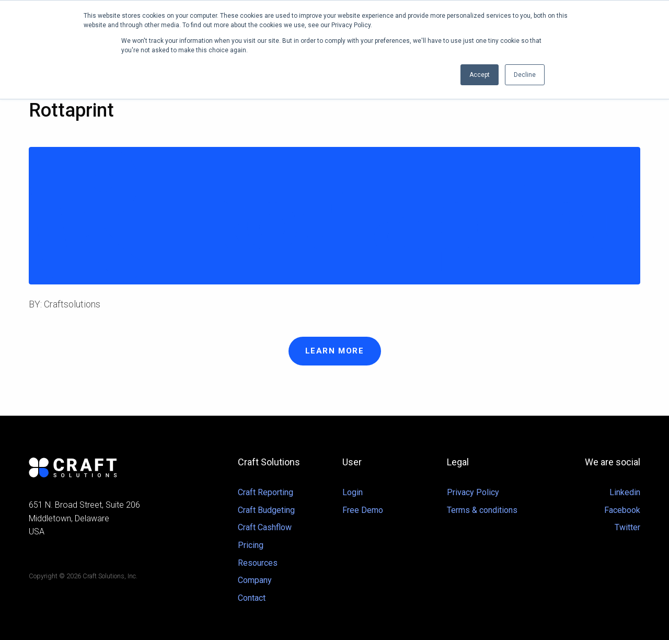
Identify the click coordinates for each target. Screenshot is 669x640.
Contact (252, 598)
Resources (258, 563)
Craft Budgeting (266, 510)
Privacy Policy (473, 492)
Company (255, 580)
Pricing (250, 545)
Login (352, 492)
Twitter (627, 527)
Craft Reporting (265, 492)
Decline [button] (525, 74)
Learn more (334, 351)
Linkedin (624, 492)
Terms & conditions (482, 510)
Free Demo (362, 510)
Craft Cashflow (265, 527)
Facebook (622, 510)
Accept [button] (479, 74)
